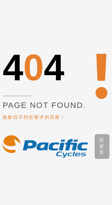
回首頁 (102, 146)
